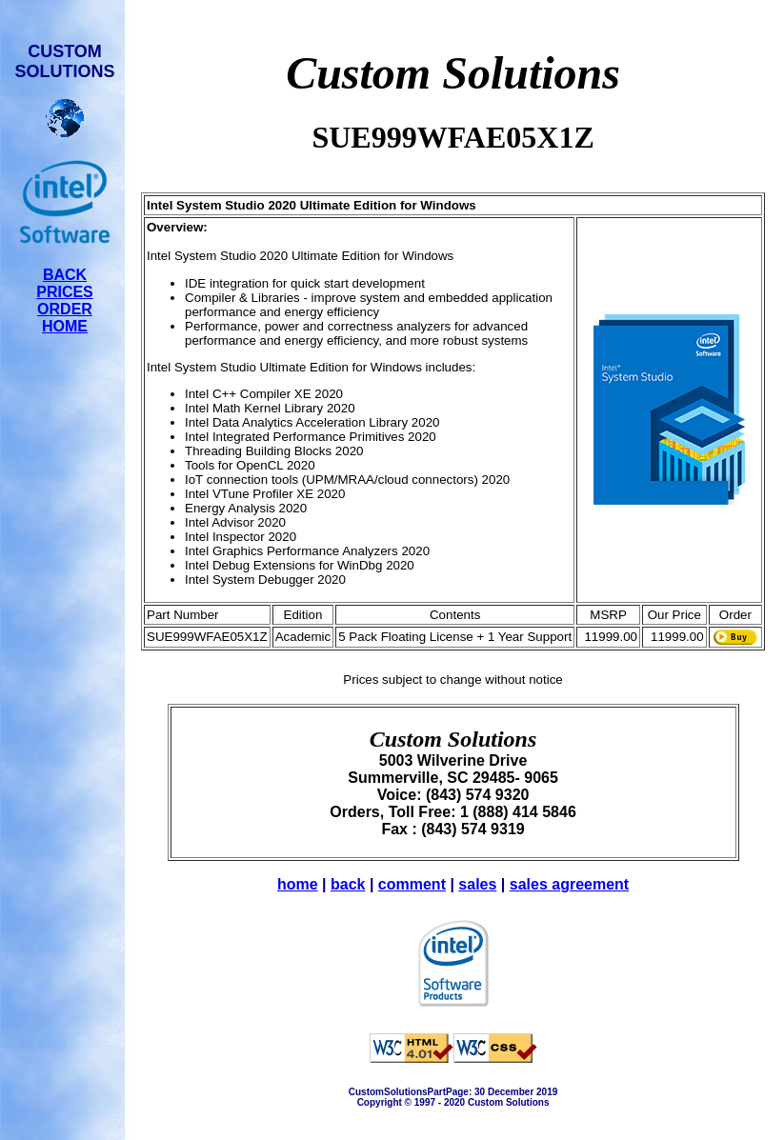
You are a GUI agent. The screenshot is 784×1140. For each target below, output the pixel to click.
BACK (65, 275)
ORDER (64, 309)
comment (412, 884)
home (297, 884)
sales (477, 884)
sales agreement (569, 884)
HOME (65, 326)
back (348, 884)
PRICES (64, 292)
